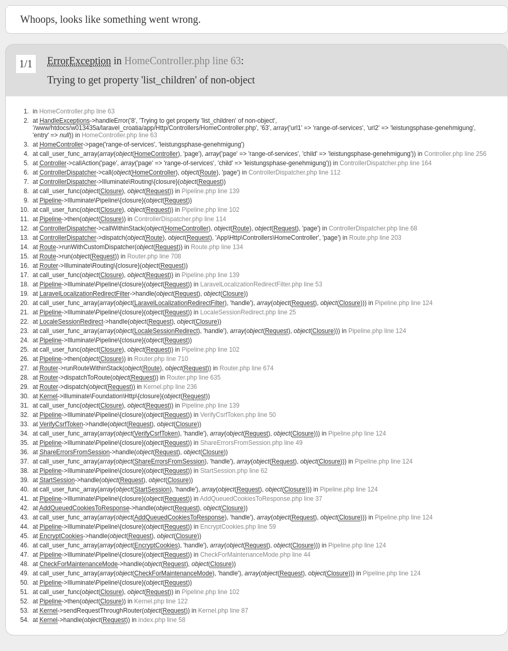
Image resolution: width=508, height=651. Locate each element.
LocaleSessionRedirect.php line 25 (248, 312)
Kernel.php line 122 (161, 601)
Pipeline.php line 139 (210, 191)
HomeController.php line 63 (182, 60)
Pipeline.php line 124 (403, 303)
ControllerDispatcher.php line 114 (180, 219)
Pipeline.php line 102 (210, 209)
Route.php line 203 (375, 237)
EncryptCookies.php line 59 (238, 526)
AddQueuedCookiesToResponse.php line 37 (261, 498)
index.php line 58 (162, 620)
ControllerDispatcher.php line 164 (385, 163)
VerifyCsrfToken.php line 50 (238, 414)
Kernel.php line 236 (170, 386)
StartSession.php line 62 (233, 470)
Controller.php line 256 (455, 153)
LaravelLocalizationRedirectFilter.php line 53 (261, 284)
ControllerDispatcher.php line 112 (295, 172)
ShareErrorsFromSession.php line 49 (251, 442)
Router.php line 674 (247, 368)
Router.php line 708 (154, 256)
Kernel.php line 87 (223, 610)
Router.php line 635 (194, 377)
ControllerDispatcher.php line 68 (373, 228)
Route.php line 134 (217, 247)
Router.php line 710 (161, 359)
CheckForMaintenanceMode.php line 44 (255, 554)
